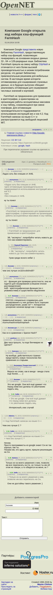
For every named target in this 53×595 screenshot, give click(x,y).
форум (28, 14)
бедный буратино (21, 245)
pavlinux (13, 338)
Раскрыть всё (39, 164)
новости (14, 14)
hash (28, 146)
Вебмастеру (46, 592)
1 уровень (31, 162)
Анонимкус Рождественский (25, 365)
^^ (39, 179)
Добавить (34, 590)
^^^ (42, 179)
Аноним (11, 169)
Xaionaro (15, 351)
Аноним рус (12, 328)
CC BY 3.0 (16, 140)
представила (29, 49)
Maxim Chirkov (44, 588)
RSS (49, 164)
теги (35, 14)
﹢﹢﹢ (40, 169)
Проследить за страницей (8, 591)
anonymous (13, 179)
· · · (4, 171)
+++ (21, 14)
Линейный (41, 162)
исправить (36, 130)
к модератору (17, 171)
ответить (33, 169)
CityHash (43, 64)
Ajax (23, 162)
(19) (3, 164)
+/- (49, 162)
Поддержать (45, 590)
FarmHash (18, 52)
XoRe (17, 394)
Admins (11, 416)
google (21, 146)
